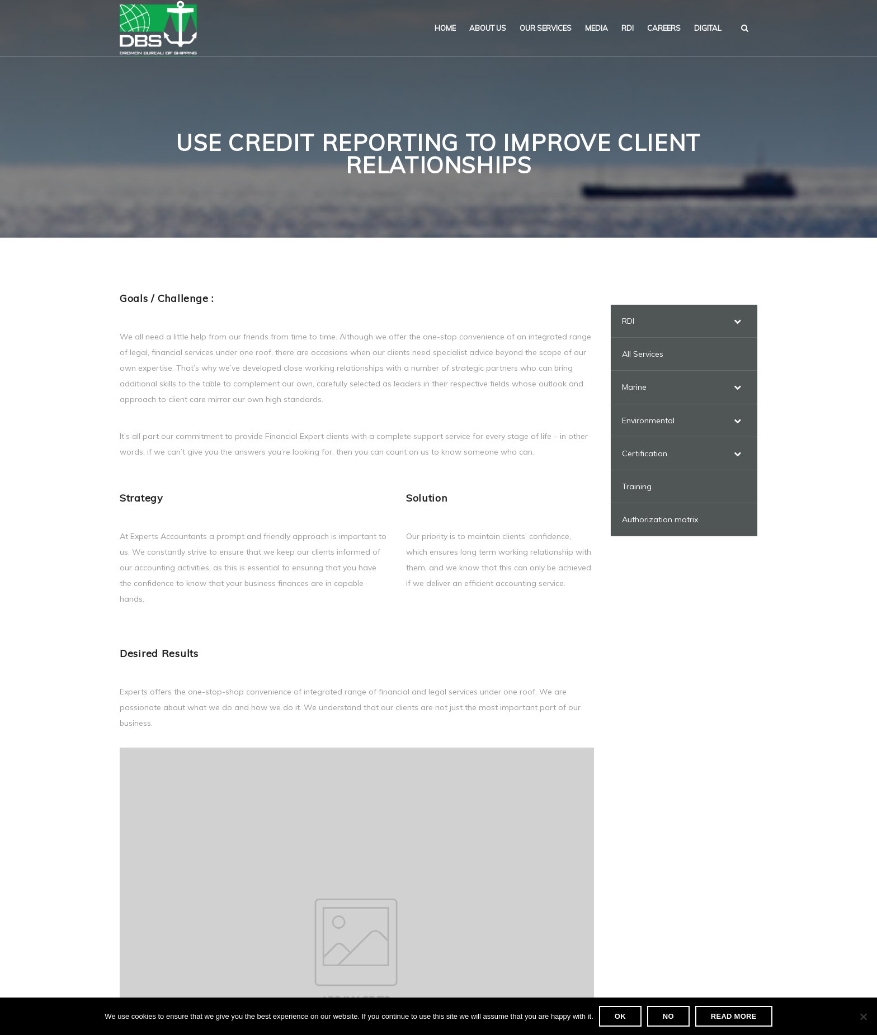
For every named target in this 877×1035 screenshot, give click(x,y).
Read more (734, 1016)
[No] (863, 1016)
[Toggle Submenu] (737, 321)
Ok (620, 1016)
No (668, 1016)
